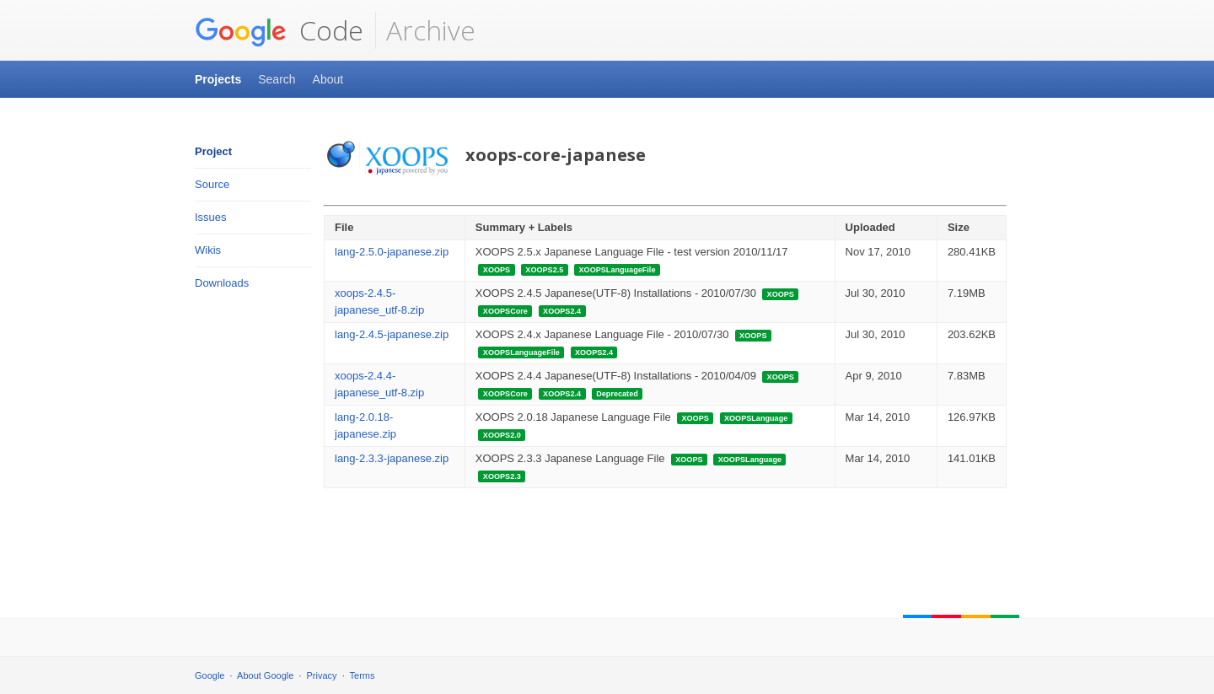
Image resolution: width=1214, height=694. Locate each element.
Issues (211, 217)
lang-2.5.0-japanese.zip (392, 251)
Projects (218, 79)
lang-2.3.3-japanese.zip (392, 458)
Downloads (222, 283)
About (328, 79)
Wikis (208, 250)
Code (279, 30)
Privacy (322, 675)
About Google (265, 675)
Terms (362, 675)
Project (213, 151)
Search (276, 79)
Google (209, 675)
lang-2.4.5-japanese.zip (392, 334)
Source (212, 184)
